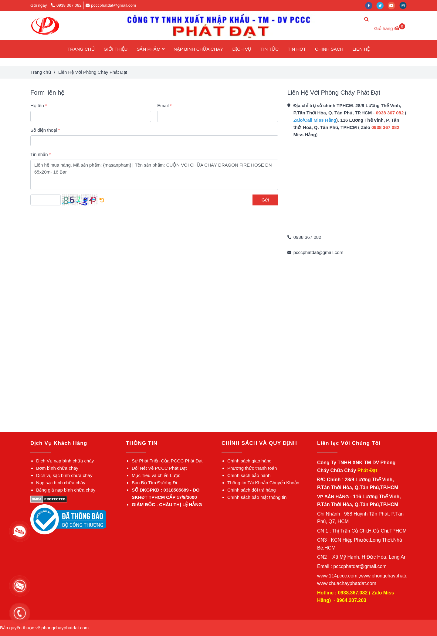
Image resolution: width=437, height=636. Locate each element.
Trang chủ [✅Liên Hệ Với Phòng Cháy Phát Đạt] (40, 72)
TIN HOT (297, 49)
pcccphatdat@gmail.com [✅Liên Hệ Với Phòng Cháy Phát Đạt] (111, 5)
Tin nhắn (39, 154)
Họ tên (37, 105)
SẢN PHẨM (150, 49)
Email (163, 105)
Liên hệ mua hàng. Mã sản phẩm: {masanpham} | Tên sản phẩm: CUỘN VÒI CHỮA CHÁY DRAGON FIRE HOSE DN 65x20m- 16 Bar (154, 175)
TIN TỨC (269, 49)
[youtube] (393, 5)
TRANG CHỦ (80, 49)
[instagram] (404, 5)
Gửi (265, 199)
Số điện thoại (43, 130)
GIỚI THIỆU (116, 49)
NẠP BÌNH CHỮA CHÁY (198, 49)
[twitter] (382, 5)
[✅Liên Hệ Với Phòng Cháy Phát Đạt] (389, 28)
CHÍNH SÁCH (329, 49)
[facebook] (371, 5)
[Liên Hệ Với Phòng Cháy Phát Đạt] (45, 26)
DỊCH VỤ (241, 49)
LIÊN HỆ (360, 49)
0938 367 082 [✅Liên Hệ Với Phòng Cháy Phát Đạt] (66, 5)
